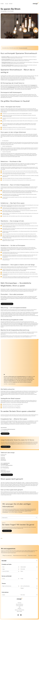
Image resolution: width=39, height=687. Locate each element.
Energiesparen (33, 85)
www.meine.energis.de (9, 661)
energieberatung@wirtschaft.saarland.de (9, 625)
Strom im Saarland (11, 79)
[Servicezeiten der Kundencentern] (7, 671)
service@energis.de (5, 660)
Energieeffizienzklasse (11, 87)
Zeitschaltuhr (20, 520)
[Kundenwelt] (6, 3)
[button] (3, 3)
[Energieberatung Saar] (5, 630)
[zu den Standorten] (5, 643)
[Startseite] (35, 4)
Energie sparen (9, 298)
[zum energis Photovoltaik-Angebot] (7, 500)
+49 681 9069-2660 (6, 659)
